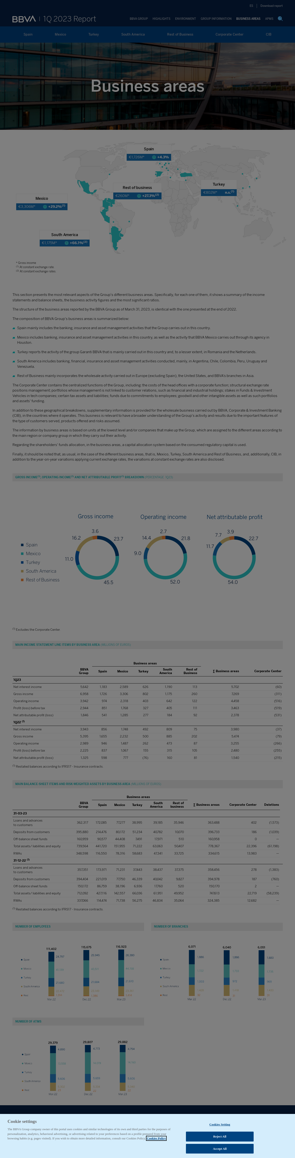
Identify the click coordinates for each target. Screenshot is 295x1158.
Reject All (219, 1147)
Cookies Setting (219, 1135)
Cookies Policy (156, 1149)
